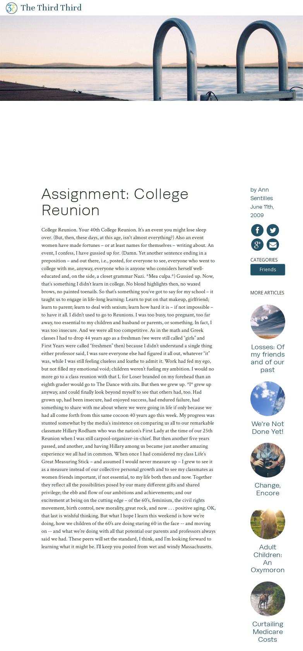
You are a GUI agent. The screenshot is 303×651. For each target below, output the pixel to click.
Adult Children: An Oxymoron (268, 558)
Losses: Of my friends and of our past (268, 358)
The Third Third (51, 7)
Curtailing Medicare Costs (267, 631)
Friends (268, 269)
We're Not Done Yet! (268, 427)
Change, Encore (268, 489)
